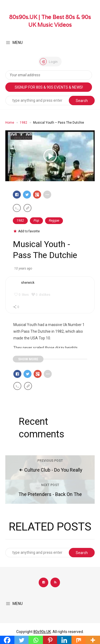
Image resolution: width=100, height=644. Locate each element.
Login (49, 61)
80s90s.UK (42, 632)
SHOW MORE (28, 359)
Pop (36, 220)
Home (9, 122)
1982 (23, 122)
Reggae (54, 220)
